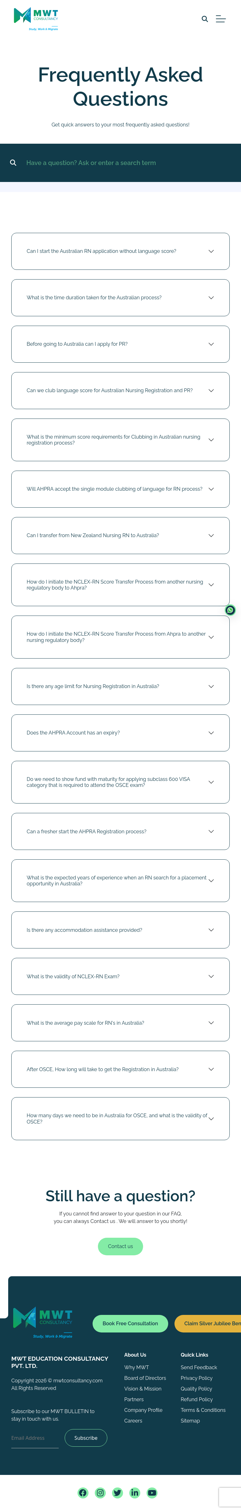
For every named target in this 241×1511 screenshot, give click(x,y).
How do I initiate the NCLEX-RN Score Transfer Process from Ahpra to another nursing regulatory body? (116, 640)
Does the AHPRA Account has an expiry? (73, 736)
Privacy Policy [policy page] (197, 1378)
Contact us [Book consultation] (120, 1249)
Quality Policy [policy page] (196, 1389)
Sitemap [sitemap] (190, 1421)
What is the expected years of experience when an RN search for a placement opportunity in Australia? (116, 884)
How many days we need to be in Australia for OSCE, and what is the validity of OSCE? (117, 1122)
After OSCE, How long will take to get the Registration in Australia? (103, 1073)
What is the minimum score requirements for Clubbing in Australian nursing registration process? (113, 443)
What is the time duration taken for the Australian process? (94, 301)
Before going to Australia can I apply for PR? (77, 347)
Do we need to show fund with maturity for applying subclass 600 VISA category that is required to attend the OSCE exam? (108, 785)
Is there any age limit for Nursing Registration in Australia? (93, 689)
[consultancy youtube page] (152, 1492)
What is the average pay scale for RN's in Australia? (85, 1026)
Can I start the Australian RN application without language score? (101, 254)
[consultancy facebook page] (83, 1492)
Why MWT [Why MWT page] (136, 1367)
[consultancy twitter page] (117, 1492)
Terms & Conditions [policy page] (203, 1410)
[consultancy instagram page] (100, 1492)
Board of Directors (145, 1378)
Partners (134, 1399)
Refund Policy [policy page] (197, 1399)
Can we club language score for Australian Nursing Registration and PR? (110, 394)
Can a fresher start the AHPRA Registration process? (87, 834)
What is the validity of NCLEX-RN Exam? (73, 980)
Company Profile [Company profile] (143, 1410)
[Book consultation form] (130, 1327)
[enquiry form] (230, 610)
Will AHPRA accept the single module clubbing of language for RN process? (114, 492)
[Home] (64, 1322)
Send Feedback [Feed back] (199, 1367)
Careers (133, 1421)
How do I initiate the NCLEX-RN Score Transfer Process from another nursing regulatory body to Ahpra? (115, 588)
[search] (205, 19)
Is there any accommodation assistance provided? (84, 933)
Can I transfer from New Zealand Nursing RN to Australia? (93, 539)
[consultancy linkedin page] (134, 1492)
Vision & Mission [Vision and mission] (143, 1389)
